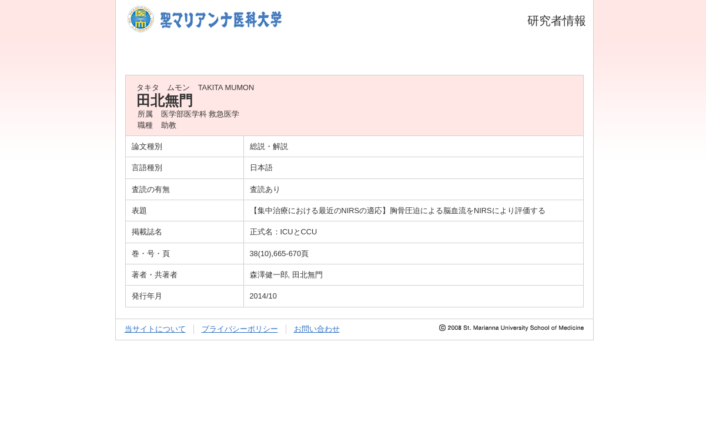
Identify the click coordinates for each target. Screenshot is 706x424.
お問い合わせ (317, 328)
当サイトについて (155, 328)
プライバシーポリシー (240, 328)
